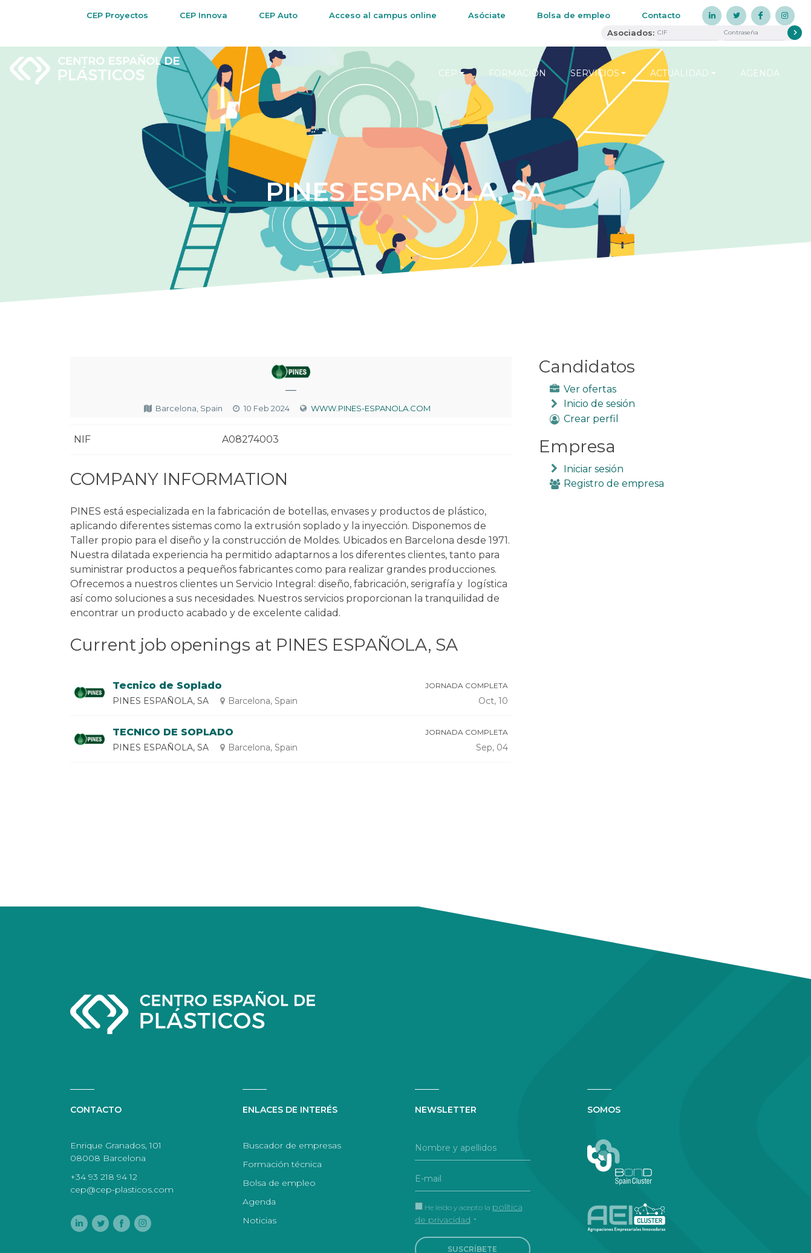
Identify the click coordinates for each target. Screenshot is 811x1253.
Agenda (760, 73)
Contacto (661, 15)
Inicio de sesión (599, 403)
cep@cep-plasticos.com (122, 1189)
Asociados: (630, 32)
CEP (447, 73)
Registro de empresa (614, 483)
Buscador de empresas (292, 1145)
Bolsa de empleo (573, 15)
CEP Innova (203, 15)
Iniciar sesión (594, 469)
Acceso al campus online (383, 15)
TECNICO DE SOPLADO (172, 732)
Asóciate (487, 15)
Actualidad (679, 73)
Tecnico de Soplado (167, 685)
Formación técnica (282, 1164)
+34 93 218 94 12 (103, 1176)
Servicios (594, 73)
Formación (517, 73)
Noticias (259, 1220)
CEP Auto (278, 15)
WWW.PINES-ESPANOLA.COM (371, 408)
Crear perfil (591, 419)
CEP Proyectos (117, 15)
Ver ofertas (590, 389)
